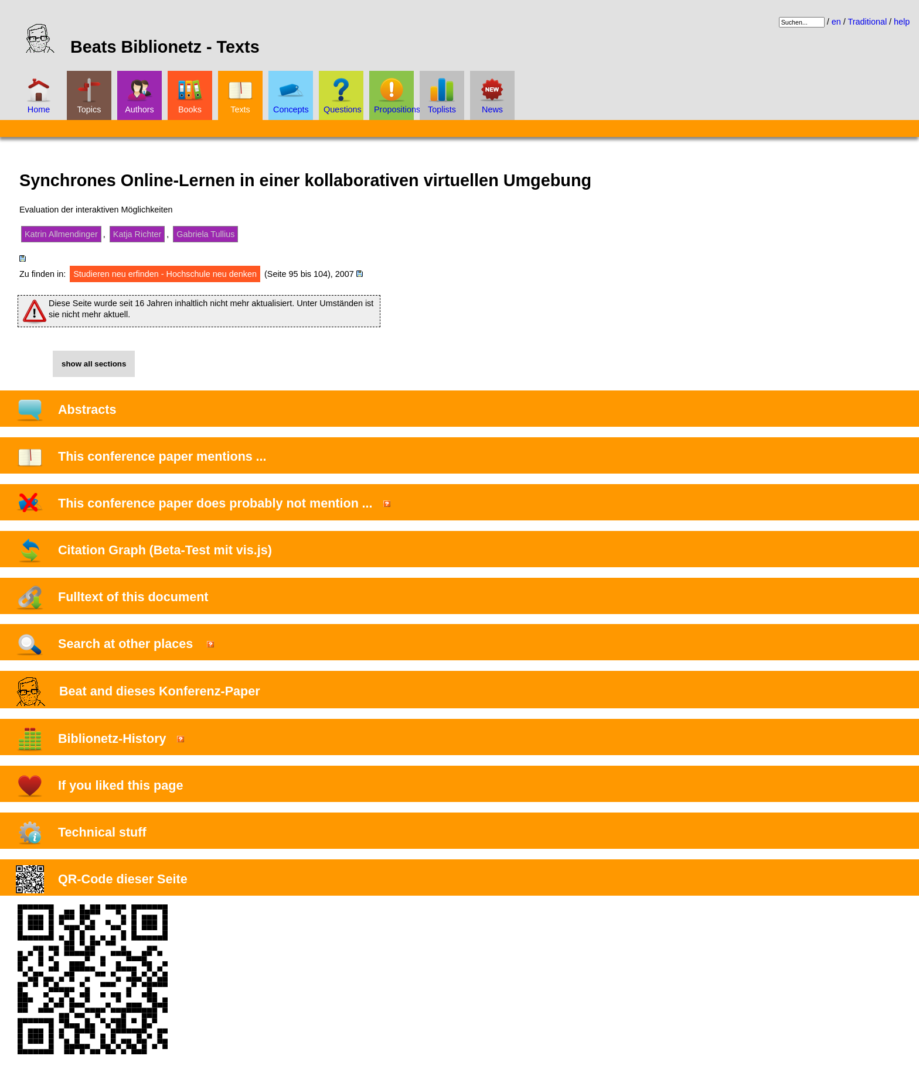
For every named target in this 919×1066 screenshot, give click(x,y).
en (836, 21)
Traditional (867, 21)
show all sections (94, 363)
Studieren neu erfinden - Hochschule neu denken (165, 274)
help (902, 21)
